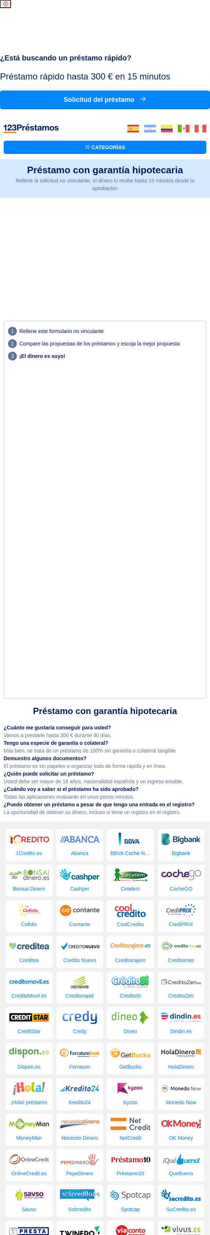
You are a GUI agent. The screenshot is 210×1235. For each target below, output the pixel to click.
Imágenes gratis (111, 1190)
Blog (83, 1190)
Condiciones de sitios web (105, 1210)
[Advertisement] (105, 136)
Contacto (144, 1190)
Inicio (14, 1183)
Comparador (159, 1183)
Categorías (105, 31)
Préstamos (37, 1183)
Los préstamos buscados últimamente (97, 1183)
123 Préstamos (35, 1197)
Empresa (188, 1183)
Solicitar (64, 1190)
